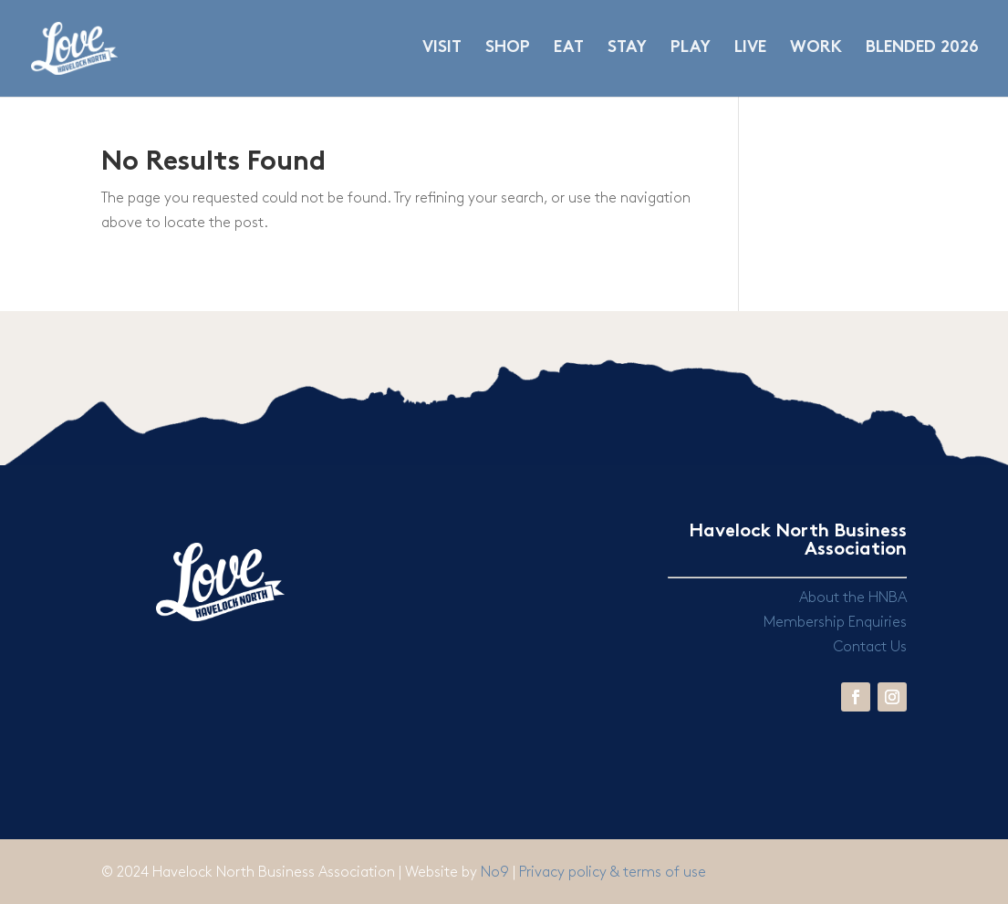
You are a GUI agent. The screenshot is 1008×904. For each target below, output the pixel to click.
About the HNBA (853, 598)
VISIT (442, 49)
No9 (497, 872)
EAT (569, 49)
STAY (627, 49)
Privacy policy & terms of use (612, 872)
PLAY (690, 49)
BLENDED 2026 (922, 49)
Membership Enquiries (835, 622)
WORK (816, 49)
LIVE (750, 49)
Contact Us (870, 647)
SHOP (507, 49)
